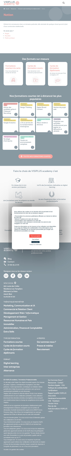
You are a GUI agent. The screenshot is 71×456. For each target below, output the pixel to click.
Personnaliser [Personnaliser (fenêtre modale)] (35, 242)
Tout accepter (35, 236)
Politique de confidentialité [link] (35, 244)
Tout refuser (35, 239)
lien (33, 231)
